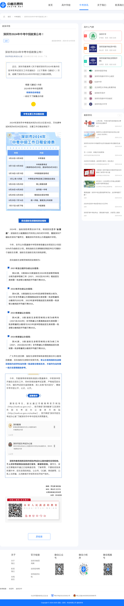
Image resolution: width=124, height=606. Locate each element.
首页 (50, 5)
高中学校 (66, 5)
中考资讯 (83, 5)
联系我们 (119, 5)
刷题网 (11, 589)
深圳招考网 (35, 569)
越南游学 (19, 589)
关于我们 (101, 5)
